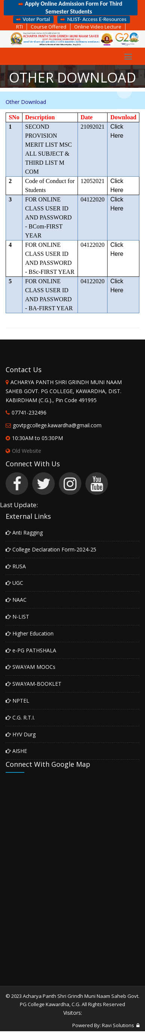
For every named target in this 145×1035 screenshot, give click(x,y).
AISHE (16, 750)
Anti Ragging (24, 532)
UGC (14, 582)
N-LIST (17, 616)
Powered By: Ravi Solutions (103, 1025)
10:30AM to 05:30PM (37, 438)
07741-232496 (29, 412)
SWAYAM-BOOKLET (33, 683)
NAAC (16, 599)
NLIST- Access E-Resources (92, 19)
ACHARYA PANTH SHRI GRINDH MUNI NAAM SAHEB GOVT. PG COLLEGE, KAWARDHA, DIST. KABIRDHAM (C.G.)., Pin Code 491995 (64, 391)
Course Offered (48, 26)
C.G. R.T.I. (20, 717)
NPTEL (17, 700)
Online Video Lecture (97, 26)
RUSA (16, 566)
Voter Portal (32, 19)
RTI (19, 26)
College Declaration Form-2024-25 (51, 549)
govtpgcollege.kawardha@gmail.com (57, 425)
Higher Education (30, 633)
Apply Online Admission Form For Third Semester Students (70, 7)
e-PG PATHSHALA (31, 650)
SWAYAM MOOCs (30, 666)
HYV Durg (21, 734)
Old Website (23, 450)
